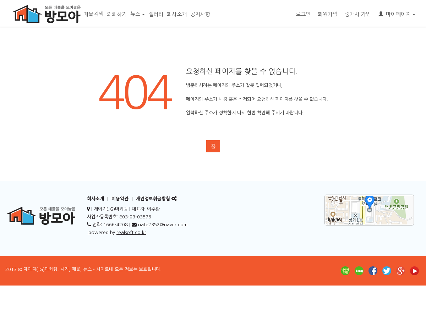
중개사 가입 (358, 14)
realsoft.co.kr (131, 232)
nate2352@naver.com (162, 224)
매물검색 (93, 14)
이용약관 (120, 198)
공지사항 (200, 14)
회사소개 (177, 14)
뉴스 (137, 14)
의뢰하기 (117, 14)
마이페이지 (397, 14)
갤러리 (155, 14)
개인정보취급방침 (153, 198)
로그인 (303, 14)
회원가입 (328, 14)
